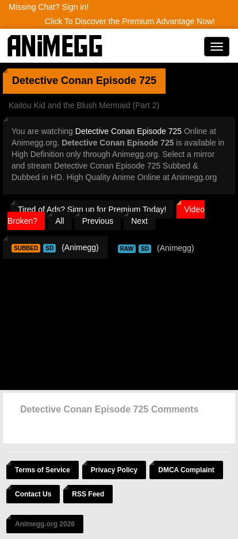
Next (139, 220)
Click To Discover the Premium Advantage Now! (130, 21)
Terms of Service (42, 470)
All (59, 220)
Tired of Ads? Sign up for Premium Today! (92, 209)
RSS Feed (88, 494)
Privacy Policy (114, 470)
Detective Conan (52, 80)
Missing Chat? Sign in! (49, 7)
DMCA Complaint (186, 470)
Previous (97, 220)
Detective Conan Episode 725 (128, 131)
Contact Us (33, 494)
